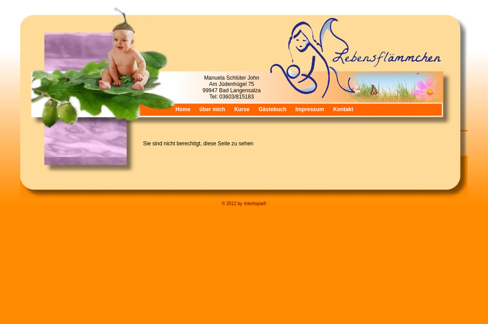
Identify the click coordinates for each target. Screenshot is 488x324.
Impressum (309, 109)
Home (182, 109)
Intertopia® (255, 203)
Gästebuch (273, 109)
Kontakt (343, 109)
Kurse (242, 109)
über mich (212, 109)
